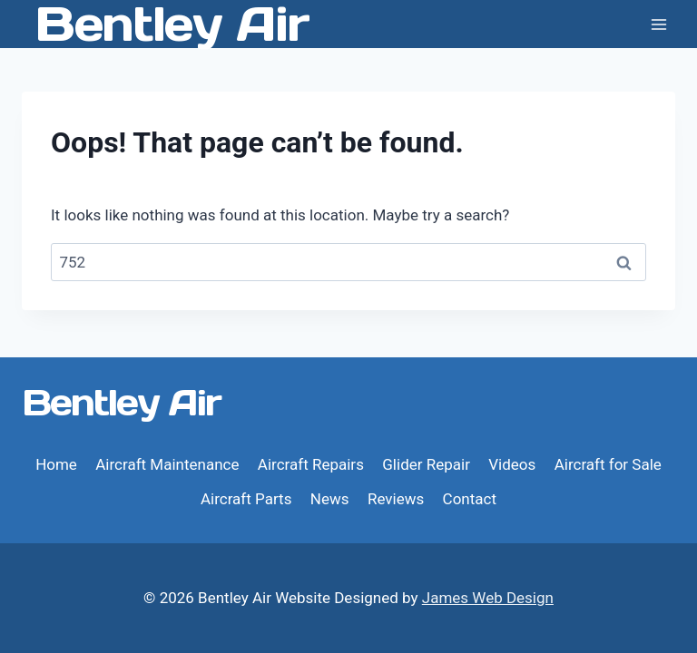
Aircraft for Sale (608, 464)
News (329, 499)
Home (56, 464)
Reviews (396, 499)
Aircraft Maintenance (167, 464)
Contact (469, 499)
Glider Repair (426, 464)
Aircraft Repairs (311, 464)
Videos (511, 464)
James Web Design (488, 598)
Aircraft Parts (246, 499)
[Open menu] (658, 24)
